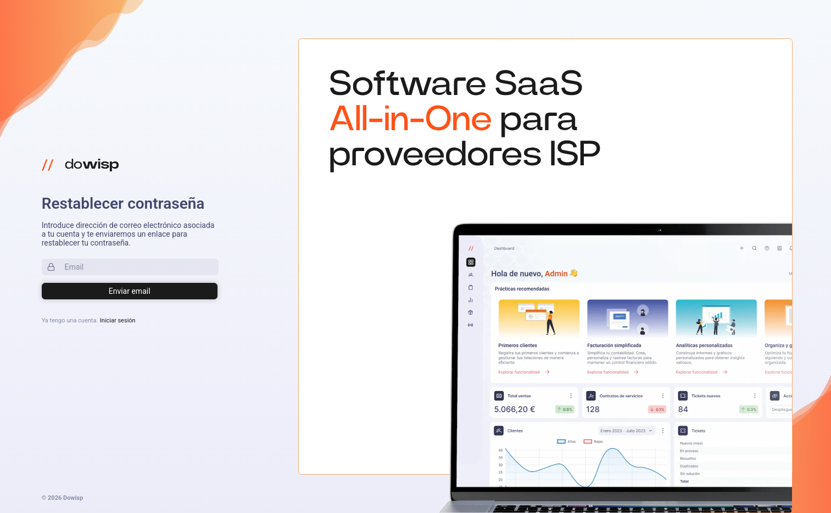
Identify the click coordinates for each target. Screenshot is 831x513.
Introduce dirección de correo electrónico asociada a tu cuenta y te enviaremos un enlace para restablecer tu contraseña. (128, 234)
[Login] (129, 291)
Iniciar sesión (118, 320)
